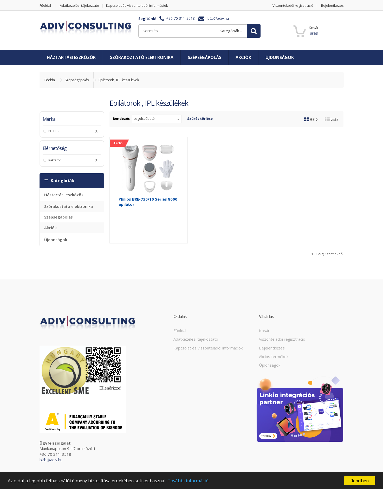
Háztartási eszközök (71, 57)
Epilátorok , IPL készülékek (118, 79)
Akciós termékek (273, 356)
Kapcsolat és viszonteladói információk (137, 6)
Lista (331, 119)
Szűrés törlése (200, 118)
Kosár (264, 330)
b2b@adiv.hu (218, 18)
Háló (311, 119)
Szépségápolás (204, 57)
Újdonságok (279, 57)
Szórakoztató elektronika (141, 57)
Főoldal (45, 6)
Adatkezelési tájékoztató (79, 6)
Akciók (243, 57)
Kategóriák (229, 30)
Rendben (359, 481)
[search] (177, 31)
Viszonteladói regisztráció (292, 6)
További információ (188, 481)
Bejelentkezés (332, 6)
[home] (86, 28)
